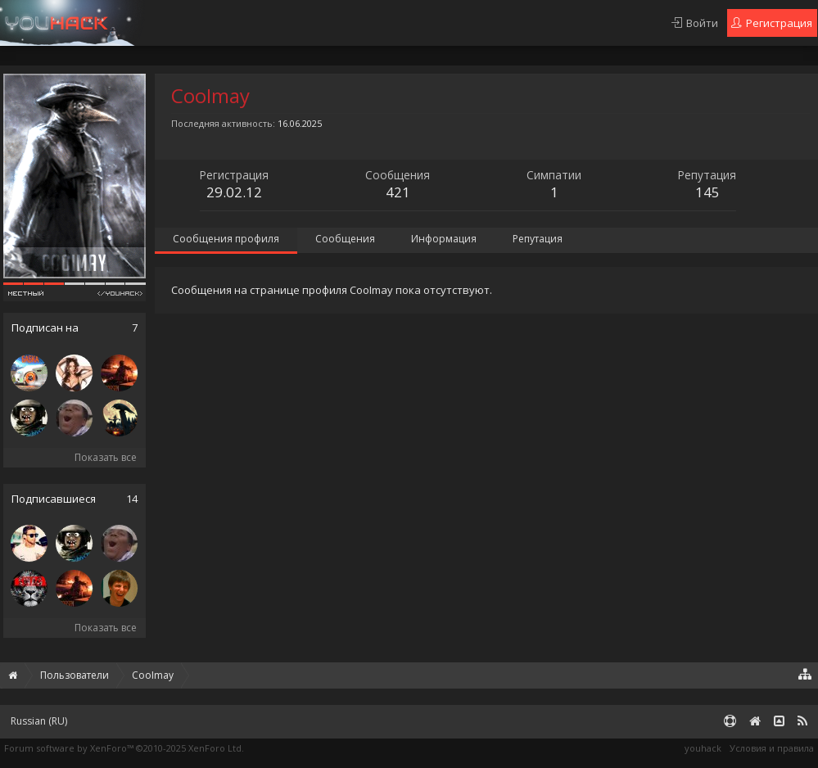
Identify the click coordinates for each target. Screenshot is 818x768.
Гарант (317, 23)
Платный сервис (236, 23)
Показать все (106, 457)
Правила (151, 23)
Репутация (538, 239)
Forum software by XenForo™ (124, 748)
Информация (444, 239)
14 (132, 499)
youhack (703, 748)
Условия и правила (772, 748)
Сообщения (345, 239)
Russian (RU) (39, 721)
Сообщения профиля (226, 239)
